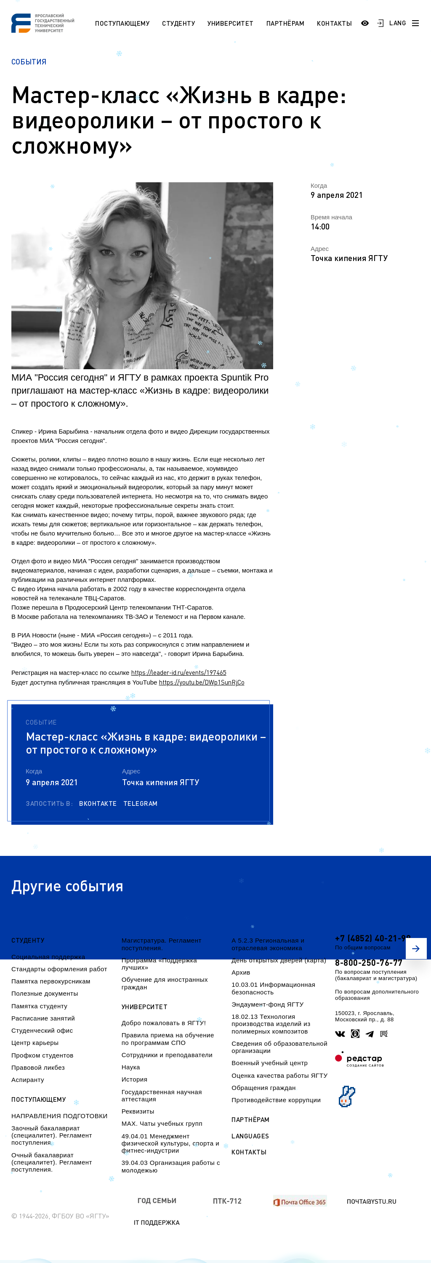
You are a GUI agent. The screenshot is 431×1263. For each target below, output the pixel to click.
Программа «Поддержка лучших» (159, 964)
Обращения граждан (263, 1087)
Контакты (334, 23)
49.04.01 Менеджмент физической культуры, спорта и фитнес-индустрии (170, 1143)
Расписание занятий (43, 1018)
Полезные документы (44, 993)
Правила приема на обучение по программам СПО (168, 1038)
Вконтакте (98, 803)
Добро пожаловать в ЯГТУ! (164, 1022)
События (28, 61)
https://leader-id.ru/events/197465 (178, 672)
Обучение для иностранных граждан (165, 983)
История (135, 1079)
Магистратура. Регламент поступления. (162, 944)
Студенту (178, 23)
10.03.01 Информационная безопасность (273, 988)
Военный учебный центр (269, 1062)
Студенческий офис (42, 1030)
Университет (231, 23)
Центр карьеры (35, 1042)
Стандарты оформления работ (59, 969)
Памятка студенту (39, 1006)
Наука (131, 1067)
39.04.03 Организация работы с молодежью (171, 1166)
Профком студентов (42, 1055)
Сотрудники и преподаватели (167, 1054)
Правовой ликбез (38, 1067)
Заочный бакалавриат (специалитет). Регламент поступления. (51, 1135)
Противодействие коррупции (276, 1099)
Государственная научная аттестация (162, 1095)
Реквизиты (138, 1111)
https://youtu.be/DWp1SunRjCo (202, 682)
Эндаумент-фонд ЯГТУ (267, 1004)
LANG (397, 23)
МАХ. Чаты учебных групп (162, 1123)
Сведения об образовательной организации (279, 1047)
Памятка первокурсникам (50, 981)
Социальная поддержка (48, 956)
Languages (250, 1136)
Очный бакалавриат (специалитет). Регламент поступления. (51, 1162)
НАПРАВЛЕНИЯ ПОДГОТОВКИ (59, 1115)
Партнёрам (285, 23)
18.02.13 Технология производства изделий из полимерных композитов (270, 1024)
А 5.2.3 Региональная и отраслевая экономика (267, 944)
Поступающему (122, 23)
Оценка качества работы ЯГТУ (279, 1075)
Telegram (140, 803)
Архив (240, 972)
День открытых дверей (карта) (278, 960)
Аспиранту (27, 1079)
